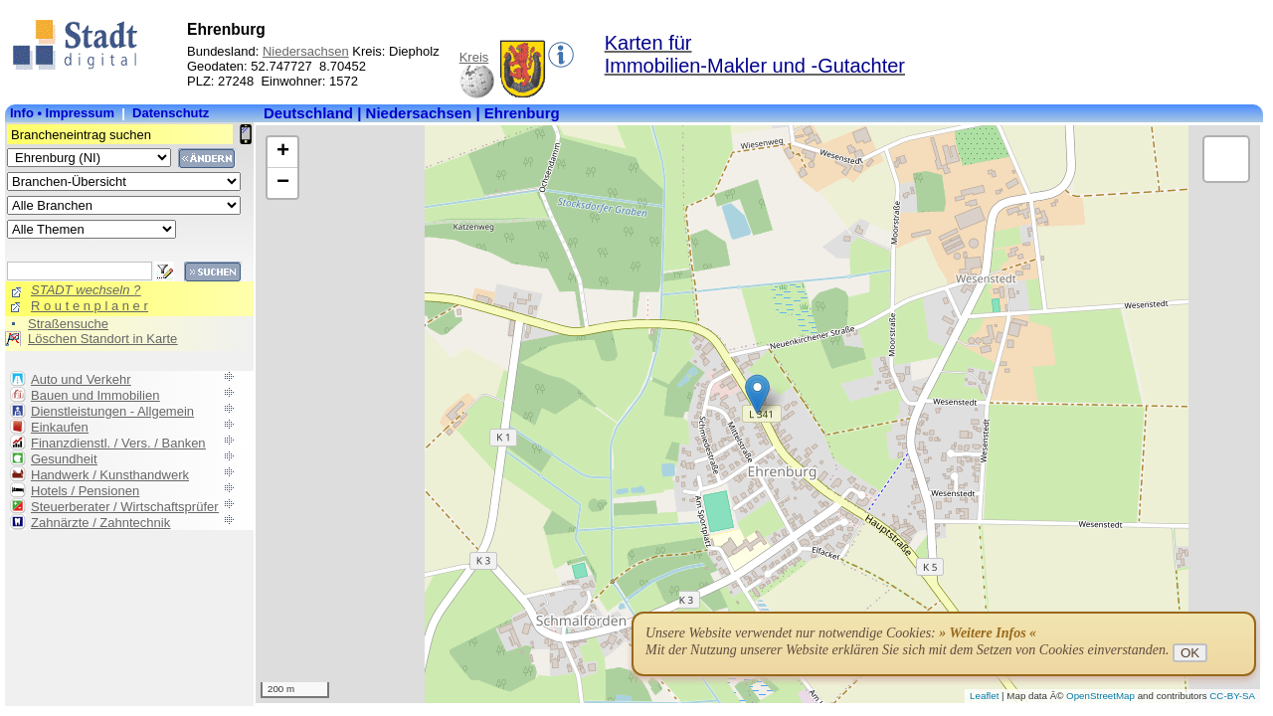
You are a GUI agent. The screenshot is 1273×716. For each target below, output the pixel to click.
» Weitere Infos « (987, 633)
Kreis (474, 57)
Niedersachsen (306, 51)
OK (1190, 652)
